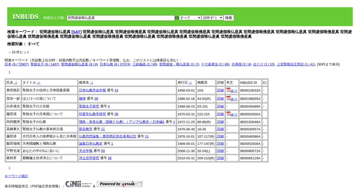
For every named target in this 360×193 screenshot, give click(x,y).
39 (96, 98)
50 (103, 151)
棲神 (82, 98)
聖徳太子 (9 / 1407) (45, 64)
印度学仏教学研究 (92, 114)
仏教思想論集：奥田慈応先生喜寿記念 (107, 136)
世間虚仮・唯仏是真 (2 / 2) (179, 64)
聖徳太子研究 (89, 106)
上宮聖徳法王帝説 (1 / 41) (296, 64)
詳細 (220, 90)
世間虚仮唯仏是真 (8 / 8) (79, 64)
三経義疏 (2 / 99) (144, 64)
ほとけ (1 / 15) (264, 64)
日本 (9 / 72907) (17, 64)
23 (116, 90)
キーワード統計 (16, 176)
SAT (76, 31)
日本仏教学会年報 (92, 90)
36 (116, 114)
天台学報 (85, 151)
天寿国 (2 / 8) (241, 64)
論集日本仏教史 (91, 143)
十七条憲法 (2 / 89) (215, 64)
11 (103, 129)
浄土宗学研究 (89, 158)
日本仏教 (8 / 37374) (115, 64)
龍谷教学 (85, 129)
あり (231, 91)
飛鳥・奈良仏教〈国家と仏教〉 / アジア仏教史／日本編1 (121, 122)
